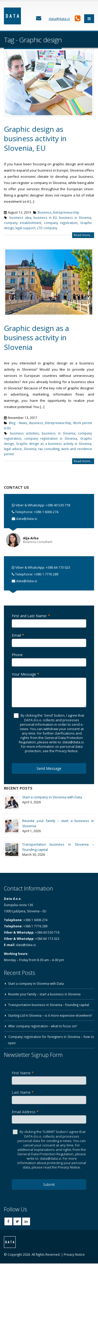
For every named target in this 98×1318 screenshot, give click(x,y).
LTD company (47, 228)
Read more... (83, 235)
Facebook (8, 1221)
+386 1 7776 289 (46, 574)
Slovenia (30, 449)
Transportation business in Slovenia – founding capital (48, 1005)
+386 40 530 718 (58, 505)
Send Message (49, 768)
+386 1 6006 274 (46, 511)
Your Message (25, 674)
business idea (20, 217)
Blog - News (18, 423)
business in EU (45, 217)
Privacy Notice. (69, 1167)
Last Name (23, 1092)
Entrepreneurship (66, 212)
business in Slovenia (75, 217)
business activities (24, 433)
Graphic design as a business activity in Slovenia (36, 337)
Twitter (17, 1221)
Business (44, 212)
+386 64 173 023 (58, 567)
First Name (23, 1072)
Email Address (25, 1111)
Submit (49, 1184)
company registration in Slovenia (50, 438)
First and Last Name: (31, 615)
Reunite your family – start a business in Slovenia (44, 994)
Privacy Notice (74, 1254)
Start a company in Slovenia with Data (52, 797)
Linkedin (26, 1221)
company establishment (22, 223)
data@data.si (26, 518)
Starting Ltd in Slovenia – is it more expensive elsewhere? (50, 1015)
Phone (17, 654)
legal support (25, 228)
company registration (60, 223)
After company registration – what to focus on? (42, 1026)
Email (18, 635)
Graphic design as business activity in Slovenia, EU (35, 138)
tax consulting (48, 449)
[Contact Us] (38, 18)
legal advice (13, 449)
